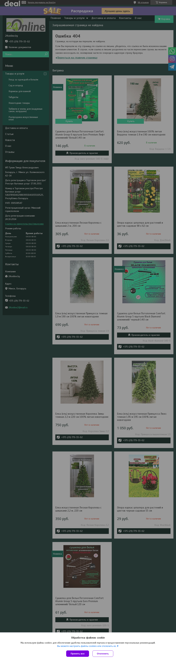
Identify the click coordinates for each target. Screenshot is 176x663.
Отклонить (103, 653)
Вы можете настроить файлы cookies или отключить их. (87, 646)
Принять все (78, 653)
